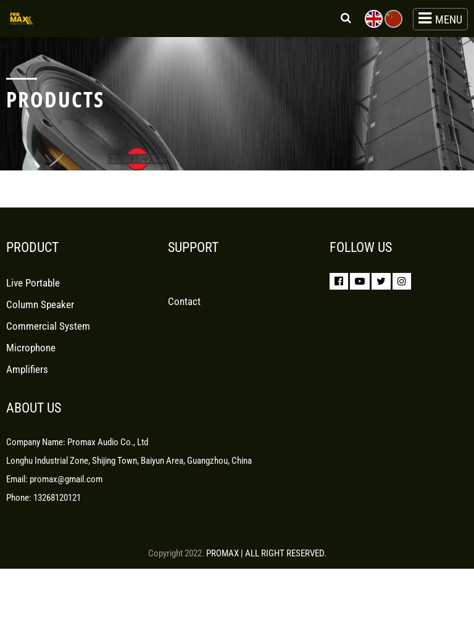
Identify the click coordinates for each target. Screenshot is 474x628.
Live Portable (33, 292)
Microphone (31, 357)
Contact (184, 310)
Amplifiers (27, 378)
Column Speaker (40, 314)
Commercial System (48, 335)
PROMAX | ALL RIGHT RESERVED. (266, 553)
